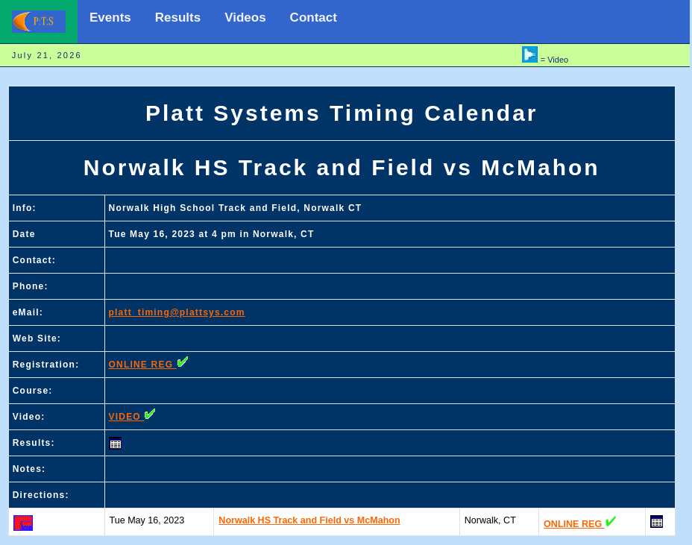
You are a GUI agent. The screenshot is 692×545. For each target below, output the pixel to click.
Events (110, 17)
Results (178, 17)
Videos (244, 17)
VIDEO (133, 417)
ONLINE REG (149, 364)
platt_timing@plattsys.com (177, 312)
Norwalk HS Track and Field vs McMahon (309, 520)
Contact (313, 17)
